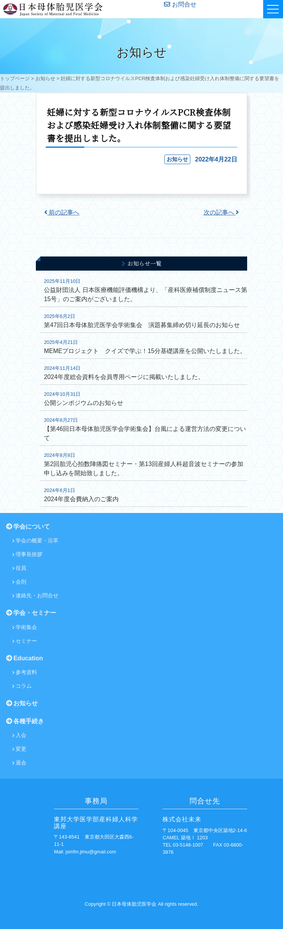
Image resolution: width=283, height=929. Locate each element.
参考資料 (24, 672)
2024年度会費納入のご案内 (81, 499)
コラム (22, 686)
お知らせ (45, 78)
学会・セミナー (31, 613)
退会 (19, 763)
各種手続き (25, 721)
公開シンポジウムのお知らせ (83, 403)
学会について (28, 526)
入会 (19, 735)
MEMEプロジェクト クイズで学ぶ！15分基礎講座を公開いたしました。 (145, 351)
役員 (19, 568)
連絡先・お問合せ (35, 595)
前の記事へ (61, 212)
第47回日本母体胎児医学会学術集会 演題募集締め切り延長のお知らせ (142, 325)
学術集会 (24, 627)
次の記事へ (221, 212)
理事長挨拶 (27, 554)
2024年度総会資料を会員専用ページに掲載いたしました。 (124, 377)
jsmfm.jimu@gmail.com (91, 852)
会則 (19, 582)
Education (24, 658)
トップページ (15, 78)
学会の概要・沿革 (35, 540)
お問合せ (180, 4)
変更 (19, 749)
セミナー (24, 641)
